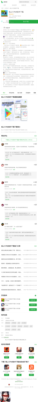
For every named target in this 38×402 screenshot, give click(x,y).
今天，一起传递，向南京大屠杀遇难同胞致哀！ (12, 281)
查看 (6, 357)
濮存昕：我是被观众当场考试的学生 (10, 263)
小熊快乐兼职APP (19, 353)
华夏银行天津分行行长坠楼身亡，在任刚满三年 (12, 254)
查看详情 (33, 300)
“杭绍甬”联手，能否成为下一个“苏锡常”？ (11, 285)
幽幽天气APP (6, 353)
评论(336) (11, 92)
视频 (35, 92)
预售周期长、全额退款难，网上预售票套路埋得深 (12, 268)
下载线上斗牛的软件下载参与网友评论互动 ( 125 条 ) (19, 139)
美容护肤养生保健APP (19, 371)
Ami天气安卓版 (6, 371)
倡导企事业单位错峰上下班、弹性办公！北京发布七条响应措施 (12, 250)
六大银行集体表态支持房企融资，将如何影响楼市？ (12, 272)
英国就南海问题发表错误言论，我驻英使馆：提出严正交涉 (12, 289)
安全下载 (26, 21)
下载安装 (19, 16)
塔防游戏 (20, 326)
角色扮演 (26, 326)
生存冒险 (14, 326)
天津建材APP (31, 371)
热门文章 (20, 92)
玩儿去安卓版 (31, 353)
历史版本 (28, 92)
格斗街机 (8, 329)
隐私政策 (6, 337)
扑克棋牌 (8, 326)
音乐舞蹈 (24, 323)
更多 (35, 136)
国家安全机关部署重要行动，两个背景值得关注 (12, 259)
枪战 (19, 329)
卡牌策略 (14, 323)
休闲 (19, 323)
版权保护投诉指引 (19, 381)
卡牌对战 (14, 329)
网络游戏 (8, 323)
